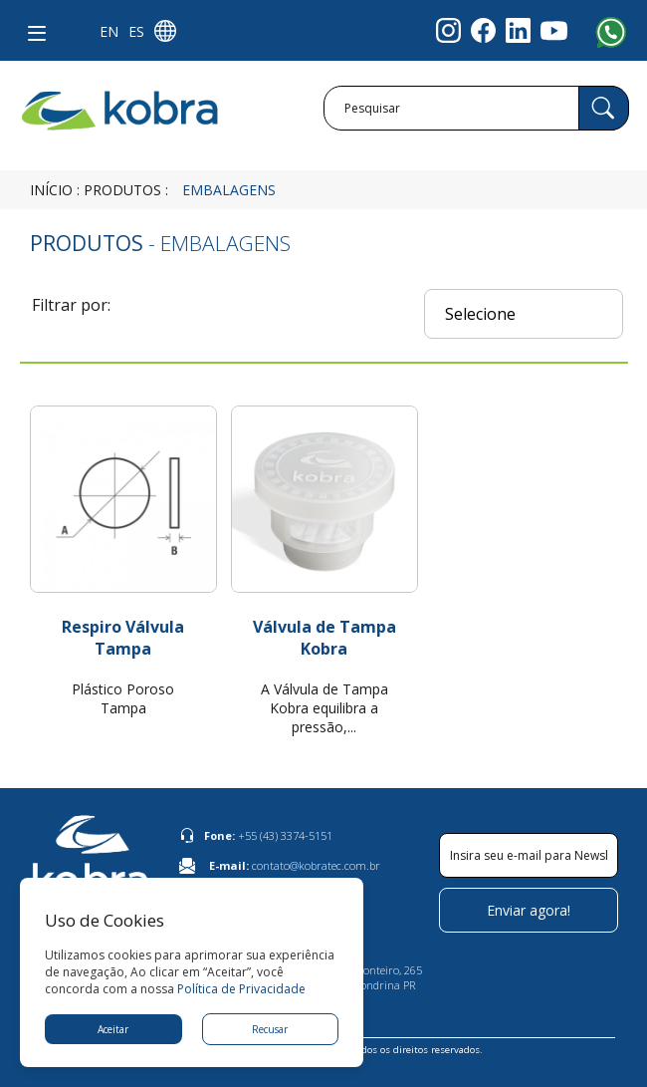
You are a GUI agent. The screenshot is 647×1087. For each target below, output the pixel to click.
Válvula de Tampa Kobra (324, 638)
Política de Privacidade (241, 988)
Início (51, 189)
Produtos (122, 189)
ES (136, 31)
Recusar (270, 1029)
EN (109, 31)
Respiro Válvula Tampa (123, 638)
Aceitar (113, 1029)
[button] (33, 30)
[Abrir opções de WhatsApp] (617, 40)
